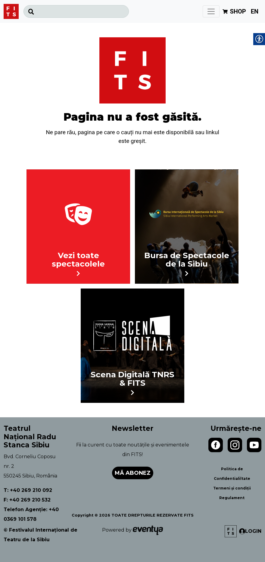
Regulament (232, 498)
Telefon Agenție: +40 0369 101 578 (31, 514)
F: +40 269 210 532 (27, 500)
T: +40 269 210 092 (28, 490)
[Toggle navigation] (211, 11)
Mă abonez (133, 473)
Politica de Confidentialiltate (232, 474)
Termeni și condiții (232, 488)
